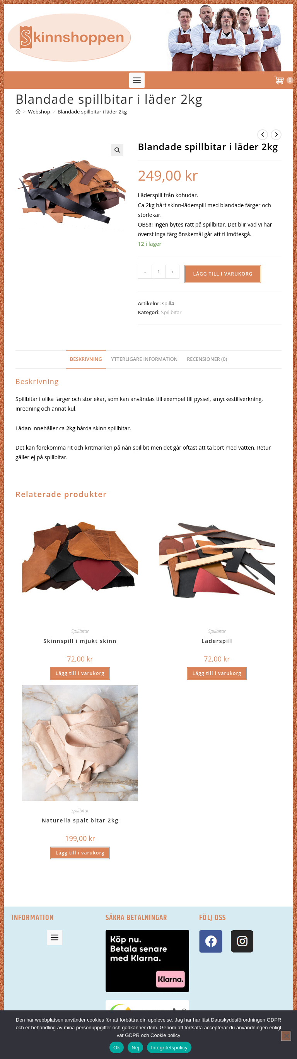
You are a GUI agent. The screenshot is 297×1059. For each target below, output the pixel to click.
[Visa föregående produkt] (262, 134)
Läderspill (216, 641)
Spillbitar (171, 312)
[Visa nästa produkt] (276, 134)
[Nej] (286, 1036)
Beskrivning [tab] (86, 359)
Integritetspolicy (169, 1048)
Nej (135, 1048)
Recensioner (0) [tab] (207, 359)
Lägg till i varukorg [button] (80, 673)
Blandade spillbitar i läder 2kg (92, 111)
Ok (116, 1048)
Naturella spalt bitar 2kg (80, 820)
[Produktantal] (159, 272)
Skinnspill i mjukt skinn (79, 641)
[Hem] (17, 111)
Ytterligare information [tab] (144, 359)
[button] (137, 80)
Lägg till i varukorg (223, 274)
